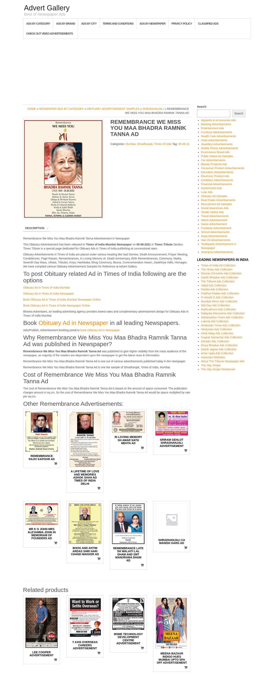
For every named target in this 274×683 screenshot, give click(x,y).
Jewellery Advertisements (217, 144)
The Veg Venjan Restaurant (218, 369)
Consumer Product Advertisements (222, 168)
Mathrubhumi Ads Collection (218, 309)
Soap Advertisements (214, 236)
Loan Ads (207, 192)
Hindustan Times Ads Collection (220, 325)
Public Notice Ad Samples (217, 156)
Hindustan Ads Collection (216, 329)
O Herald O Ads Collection (217, 297)
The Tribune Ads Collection (217, 281)
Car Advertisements (213, 160)
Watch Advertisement (214, 220)
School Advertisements (215, 232)
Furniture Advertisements (216, 132)
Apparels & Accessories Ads (218, 120)
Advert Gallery (47, 8)
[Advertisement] (137, 71)
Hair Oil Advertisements (215, 240)
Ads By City (88, 23)
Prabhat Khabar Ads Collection (220, 293)
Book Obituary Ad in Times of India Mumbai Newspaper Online (62, 299)
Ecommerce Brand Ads (215, 152)
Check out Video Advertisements (49, 33)
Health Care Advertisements (218, 136)
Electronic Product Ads (215, 176)
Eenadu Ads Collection (215, 341)
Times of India (162, 144)
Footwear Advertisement (216, 228)
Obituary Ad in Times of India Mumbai (46, 287)
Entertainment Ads (212, 128)
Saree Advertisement (214, 224)
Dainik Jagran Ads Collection (219, 349)
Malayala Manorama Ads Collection (223, 313)
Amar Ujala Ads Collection (217, 353)
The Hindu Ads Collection (216, 269)
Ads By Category (38, 23)
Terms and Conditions (118, 23)
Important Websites (213, 357)
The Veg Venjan (211, 365)
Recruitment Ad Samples (216, 204)
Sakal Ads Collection (214, 285)
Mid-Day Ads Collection (215, 305)
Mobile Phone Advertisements (219, 148)
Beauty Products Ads (214, 164)
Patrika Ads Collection (214, 289)
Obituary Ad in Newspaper (73, 323)
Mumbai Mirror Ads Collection (219, 301)
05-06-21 (184, 144)
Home (31, 108)
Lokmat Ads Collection (215, 321)
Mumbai (130, 144)
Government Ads (211, 188)
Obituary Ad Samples (214, 196)
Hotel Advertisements (214, 140)
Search (201, 106)
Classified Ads (208, 23)
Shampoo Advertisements (217, 252)
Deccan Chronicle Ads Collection (221, 273)
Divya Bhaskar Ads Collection (219, 345)
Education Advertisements (217, 172)
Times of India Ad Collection (218, 265)
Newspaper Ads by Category (61, 108)
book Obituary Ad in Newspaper (100, 330)
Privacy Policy (181, 23)
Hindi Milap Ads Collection (217, 333)
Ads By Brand (65, 23)
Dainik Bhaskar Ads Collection (219, 277)
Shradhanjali (153, 108)
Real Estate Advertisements (218, 200)
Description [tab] (34, 228)
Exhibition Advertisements (217, 180)
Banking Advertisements (216, 124)
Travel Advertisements (215, 216)
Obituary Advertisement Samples (113, 108)
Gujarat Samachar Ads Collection (221, 337)
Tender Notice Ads (212, 212)
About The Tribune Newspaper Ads (222, 361)
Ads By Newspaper (152, 23)
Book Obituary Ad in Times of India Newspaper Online (56, 305)
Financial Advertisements (216, 184)
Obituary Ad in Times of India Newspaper (48, 293)
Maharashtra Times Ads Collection (222, 317)
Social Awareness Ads (215, 208)
